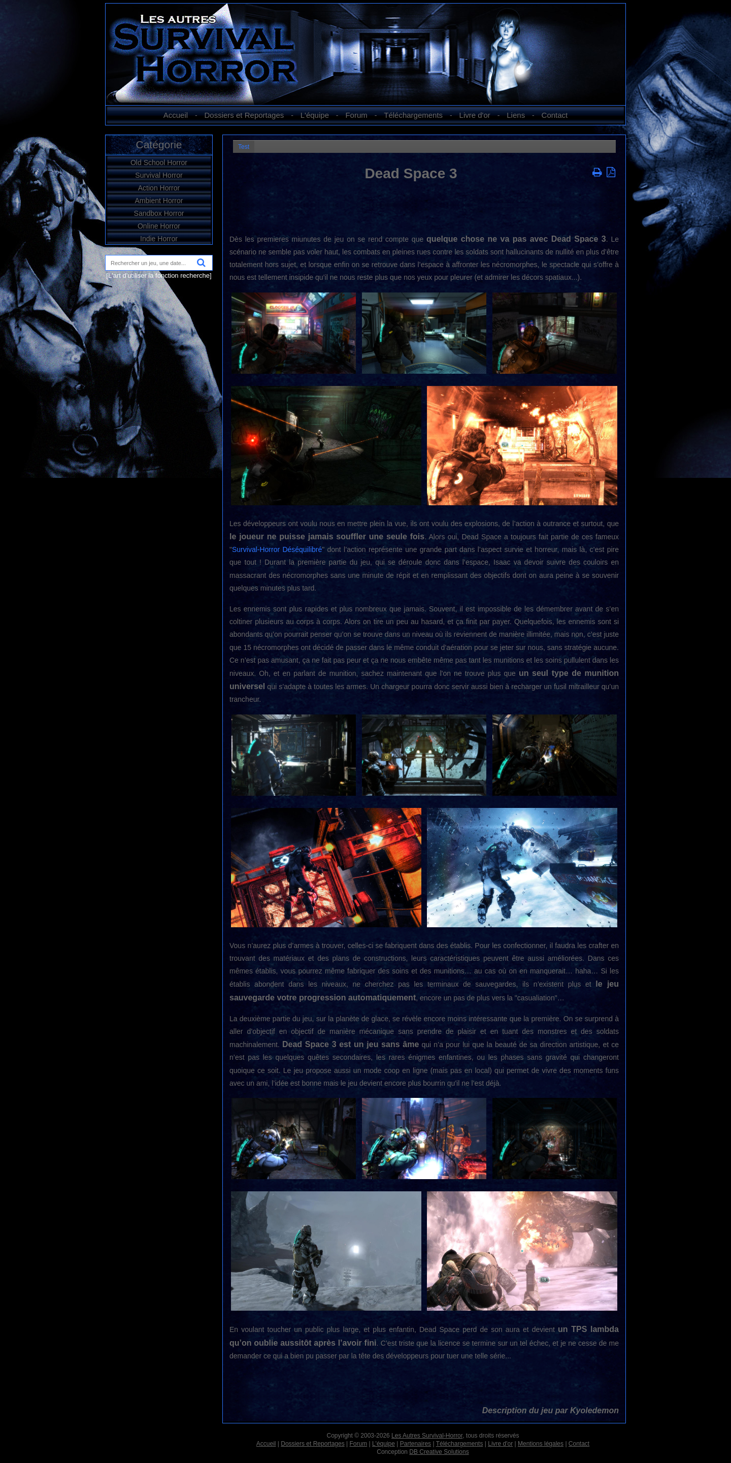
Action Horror (159, 188)
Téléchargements (413, 115)
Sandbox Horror (159, 213)
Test (243, 146)
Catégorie (159, 144)
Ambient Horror (159, 201)
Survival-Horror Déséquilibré (277, 549)
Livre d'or (474, 115)
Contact (555, 115)
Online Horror (159, 226)
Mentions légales (540, 1443)
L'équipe (315, 115)
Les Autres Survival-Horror (426, 1435)
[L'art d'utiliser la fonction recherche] (158, 275)
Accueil (175, 115)
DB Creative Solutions (439, 1451)
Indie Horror (159, 239)
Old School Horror (158, 162)
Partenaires (415, 1443)
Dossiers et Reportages (244, 115)
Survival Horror (158, 175)
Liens (516, 115)
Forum (356, 115)
